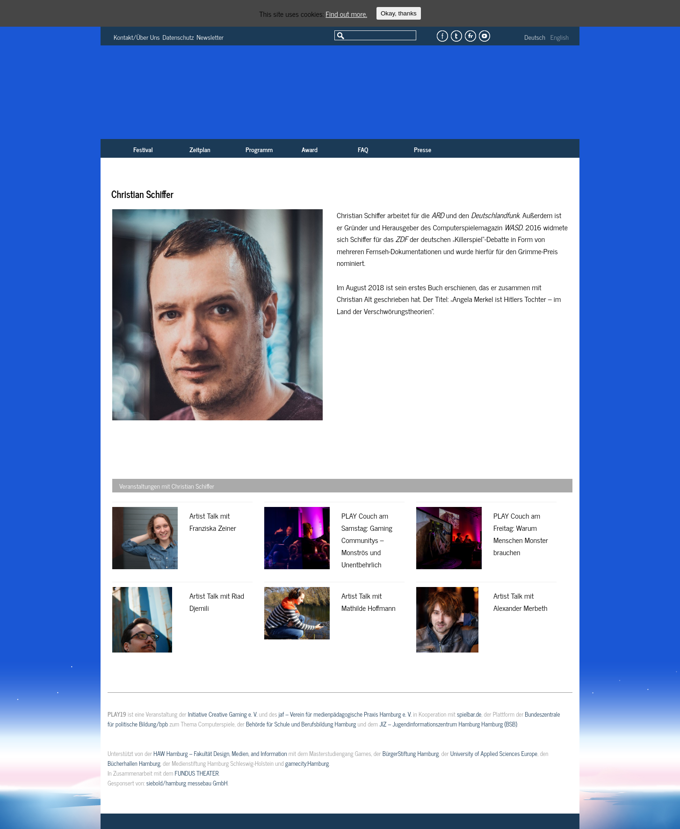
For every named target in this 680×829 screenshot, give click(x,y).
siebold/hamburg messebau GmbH (187, 783)
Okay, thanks (399, 13)
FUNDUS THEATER (197, 773)
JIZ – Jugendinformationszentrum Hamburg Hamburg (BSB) (448, 724)
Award (310, 149)
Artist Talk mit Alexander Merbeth (520, 601)
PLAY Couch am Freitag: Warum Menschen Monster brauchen (520, 533)
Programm (259, 149)
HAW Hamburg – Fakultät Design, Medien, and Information (220, 753)
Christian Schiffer (142, 194)
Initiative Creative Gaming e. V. (223, 714)
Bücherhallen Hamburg (134, 763)
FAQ (363, 149)
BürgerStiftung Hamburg (411, 753)
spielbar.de (469, 714)
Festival (143, 149)
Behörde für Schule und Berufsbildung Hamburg (301, 724)
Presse (422, 149)
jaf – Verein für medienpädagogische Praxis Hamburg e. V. (345, 714)
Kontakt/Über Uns (137, 36)
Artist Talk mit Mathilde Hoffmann (368, 601)
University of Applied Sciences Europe (493, 753)
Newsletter (210, 36)
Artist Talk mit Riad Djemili (216, 601)
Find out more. (346, 13)
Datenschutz (178, 36)
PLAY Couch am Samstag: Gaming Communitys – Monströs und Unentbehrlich (366, 539)
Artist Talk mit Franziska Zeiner (212, 521)
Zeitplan (199, 149)
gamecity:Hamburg (307, 763)
